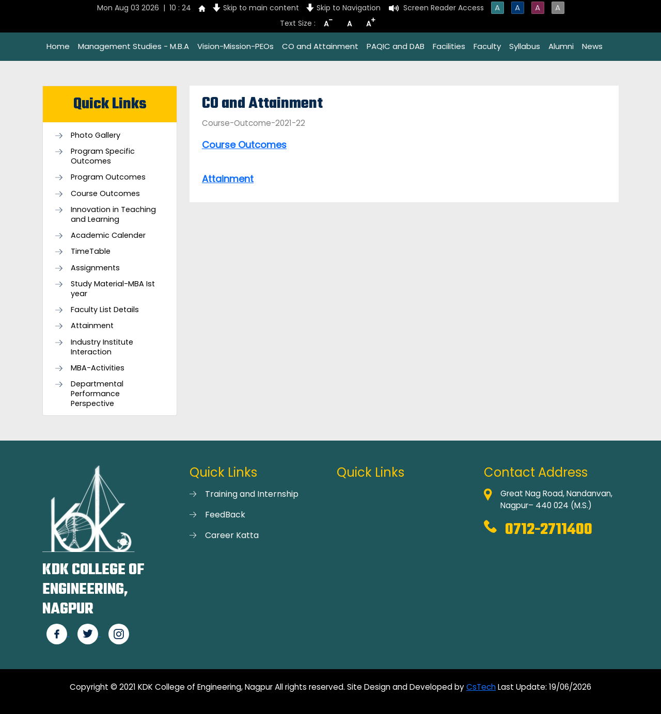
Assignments (95, 268)
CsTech (481, 686)
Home (58, 46)
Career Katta (232, 535)
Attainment (92, 326)
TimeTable (91, 251)
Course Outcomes (105, 194)
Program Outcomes (108, 177)
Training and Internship (251, 494)
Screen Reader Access (443, 8)
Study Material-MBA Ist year (113, 289)
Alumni (561, 46)
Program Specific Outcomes (103, 156)
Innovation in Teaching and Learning (113, 214)
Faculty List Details (105, 310)
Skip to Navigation (349, 8)
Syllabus (524, 46)
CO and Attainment (320, 46)
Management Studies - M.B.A (133, 46)
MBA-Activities (97, 368)
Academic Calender (108, 235)
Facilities (449, 46)
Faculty (487, 46)
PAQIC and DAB (395, 46)
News (592, 46)
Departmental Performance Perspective (97, 394)
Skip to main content (261, 8)
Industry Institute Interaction (102, 347)
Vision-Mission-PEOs (235, 46)
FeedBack (225, 515)
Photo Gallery (95, 135)
